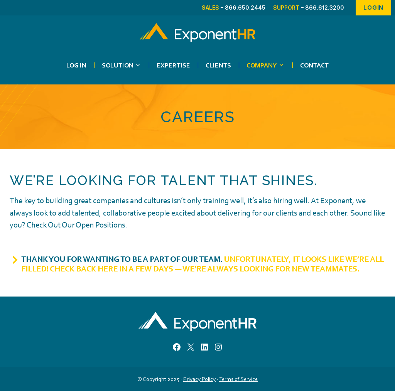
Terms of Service (238, 379)
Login (373, 7)
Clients (218, 65)
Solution (125, 65)
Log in (76, 65)
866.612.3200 (324, 7)
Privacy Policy (199, 379)
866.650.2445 (245, 7)
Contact (314, 65)
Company (269, 65)
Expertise (173, 65)
